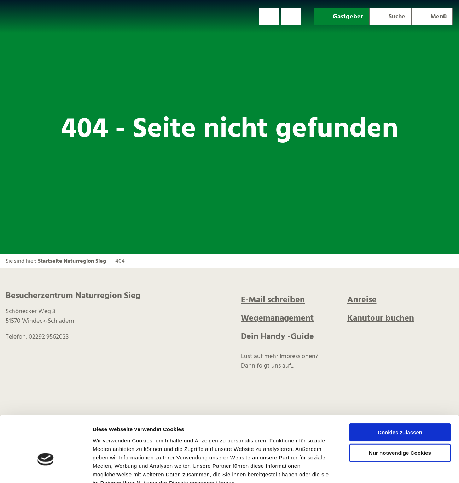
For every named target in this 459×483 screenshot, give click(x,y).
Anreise (362, 300)
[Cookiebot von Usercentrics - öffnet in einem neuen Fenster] (46, 469)
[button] (269, 16)
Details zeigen (376, 469)
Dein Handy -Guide (277, 337)
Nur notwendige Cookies (400, 411)
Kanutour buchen (380, 318)
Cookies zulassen (400, 390)
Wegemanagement (277, 318)
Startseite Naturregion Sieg (72, 261)
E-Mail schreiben (273, 300)
